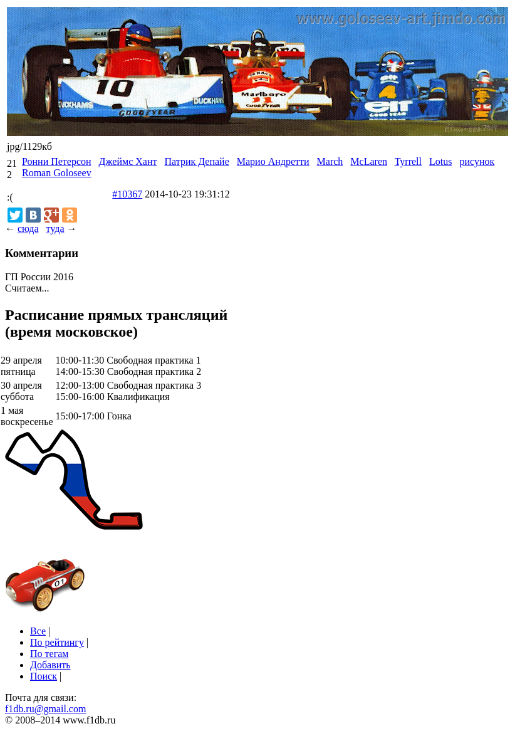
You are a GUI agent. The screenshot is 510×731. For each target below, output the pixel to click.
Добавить (50, 665)
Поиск (43, 676)
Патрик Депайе (196, 161)
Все (38, 631)
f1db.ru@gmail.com (45, 708)
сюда (28, 228)
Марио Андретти (273, 161)
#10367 (127, 194)
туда (55, 228)
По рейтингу (57, 642)
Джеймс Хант (128, 161)
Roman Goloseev (56, 172)
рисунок (476, 161)
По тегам (49, 653)
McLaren (368, 161)
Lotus (440, 161)
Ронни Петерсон (56, 161)
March (330, 161)
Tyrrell (408, 161)
